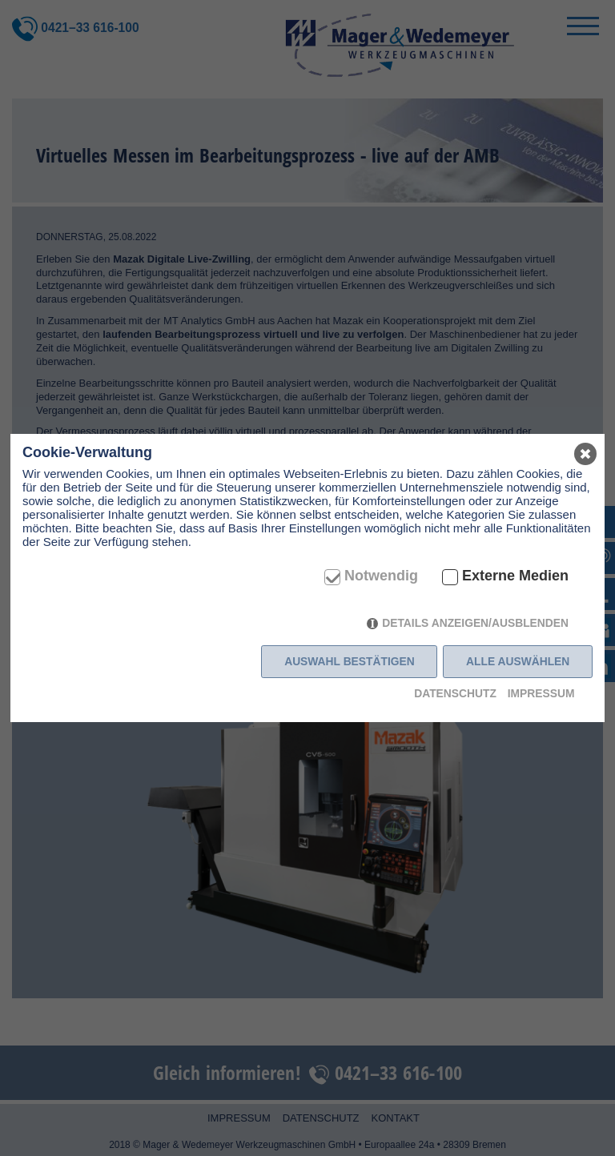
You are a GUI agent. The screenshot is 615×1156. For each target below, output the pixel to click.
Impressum (541, 693)
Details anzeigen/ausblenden (475, 622)
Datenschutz (455, 693)
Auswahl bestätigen (349, 661)
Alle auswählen (517, 661)
